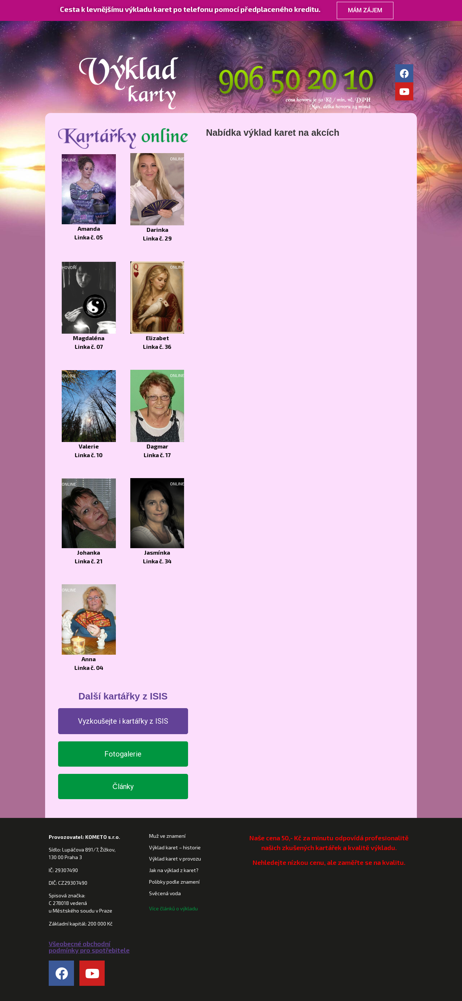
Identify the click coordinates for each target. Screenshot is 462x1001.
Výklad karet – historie (175, 847)
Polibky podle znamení (174, 882)
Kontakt (379, 28)
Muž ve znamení (167, 836)
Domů (87, 28)
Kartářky (205, 28)
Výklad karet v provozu (175, 858)
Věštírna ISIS (321, 28)
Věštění (148, 28)
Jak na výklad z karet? (174, 870)
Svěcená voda (165, 893)
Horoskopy (263, 28)
